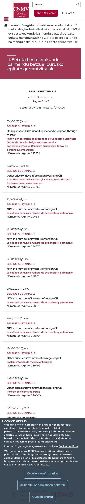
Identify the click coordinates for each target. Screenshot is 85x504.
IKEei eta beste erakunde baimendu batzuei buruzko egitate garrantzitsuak (44, 33)
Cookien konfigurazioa (42, 473)
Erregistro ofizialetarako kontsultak (45, 25)
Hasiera (13, 25)
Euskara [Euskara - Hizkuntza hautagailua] (67, 13)
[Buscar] (77, 4)
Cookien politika (68, 446)
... (48, 97)
